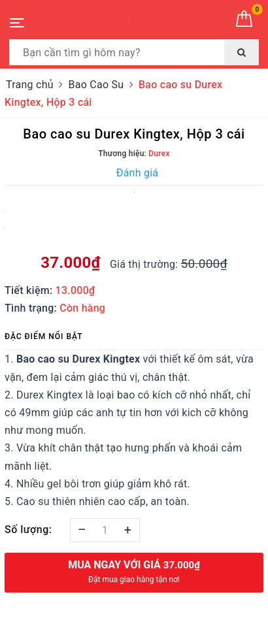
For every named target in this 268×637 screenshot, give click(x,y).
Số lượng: (28, 529)
